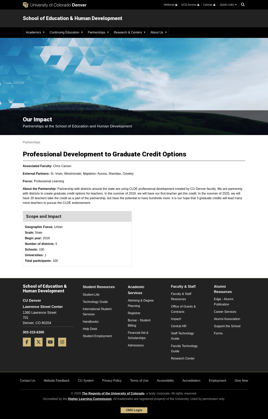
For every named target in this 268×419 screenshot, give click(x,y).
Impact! (176, 319)
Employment (217, 380)
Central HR (178, 326)
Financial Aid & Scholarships (138, 335)
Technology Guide (95, 301)
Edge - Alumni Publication (223, 301)
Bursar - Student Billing (139, 323)
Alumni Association (227, 319)
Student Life (91, 294)
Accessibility (165, 380)
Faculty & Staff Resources (181, 296)
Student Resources (99, 287)
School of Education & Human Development (72, 18)
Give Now (241, 380)
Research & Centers (130, 32)
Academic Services (136, 290)
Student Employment (97, 336)
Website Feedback (56, 380)
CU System (86, 380)
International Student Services (97, 311)
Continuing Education (66, 32)
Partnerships (98, 32)
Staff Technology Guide (182, 336)
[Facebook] (28, 348)
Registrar (134, 313)
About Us (158, 32)
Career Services (225, 311)
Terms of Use (139, 380)
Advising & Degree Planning (141, 303)
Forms (218, 333)
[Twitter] (40, 348)
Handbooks (91, 321)
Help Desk (90, 328)
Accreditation (191, 380)
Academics (35, 32)
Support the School (227, 326)
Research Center (183, 358)
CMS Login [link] (134, 410)
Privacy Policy (112, 380)
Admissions (136, 345)
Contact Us (27, 380)
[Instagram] (63, 348)
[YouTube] (51, 348)
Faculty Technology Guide (184, 348)
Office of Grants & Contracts (183, 309)
